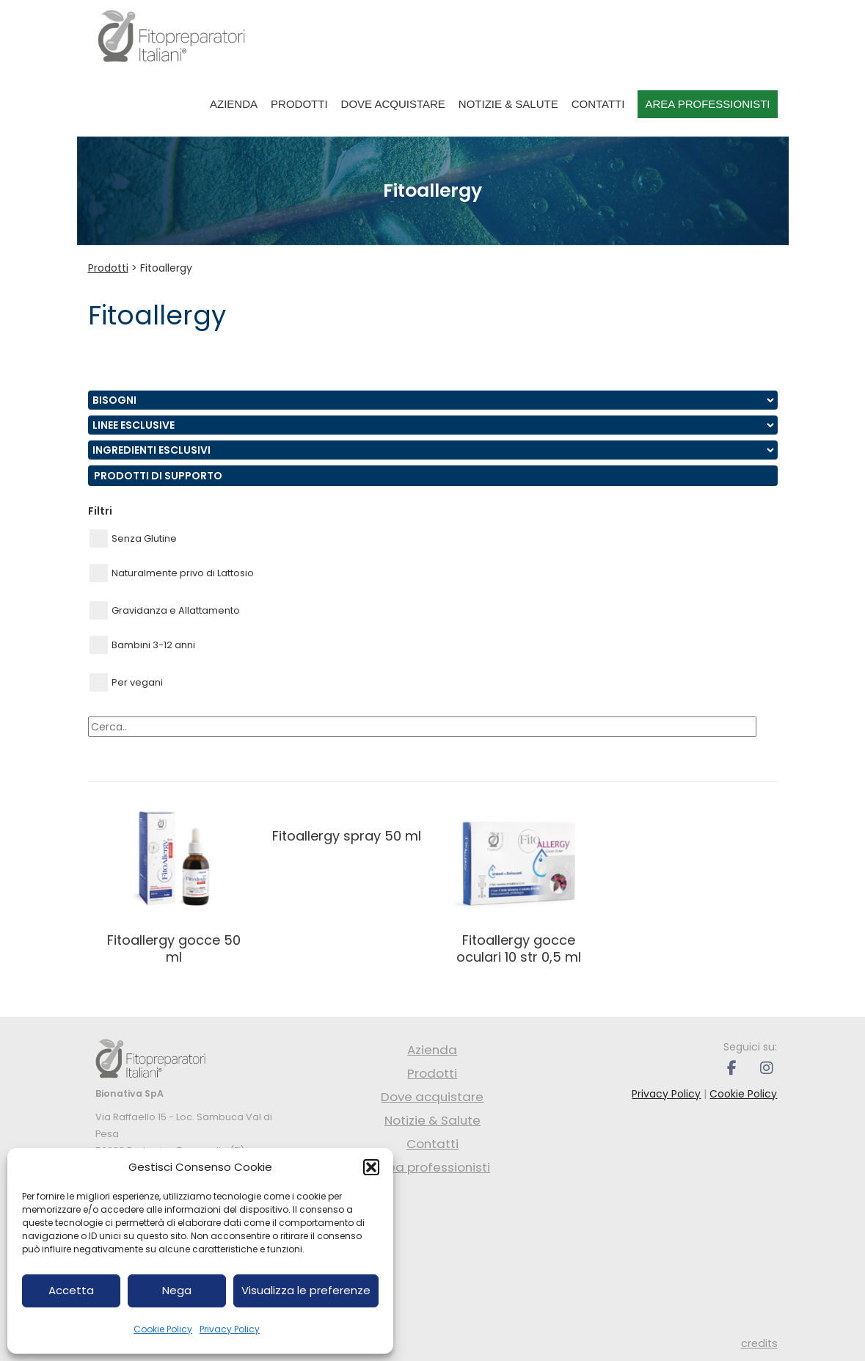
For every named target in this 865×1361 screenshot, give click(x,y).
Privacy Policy (230, 1329)
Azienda (234, 104)
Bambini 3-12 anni (142, 645)
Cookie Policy (163, 1329)
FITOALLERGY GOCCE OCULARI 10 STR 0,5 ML (518, 948)
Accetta (71, 1290)
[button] (371, 1167)
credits (759, 1343)
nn (433, 400)
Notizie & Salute (508, 104)
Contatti (598, 104)
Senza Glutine (133, 538)
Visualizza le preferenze (306, 1290)
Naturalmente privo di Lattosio (172, 573)
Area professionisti (707, 104)
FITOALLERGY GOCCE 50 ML (174, 948)
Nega (176, 1290)
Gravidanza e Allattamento (165, 610)
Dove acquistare (393, 104)
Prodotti (299, 104)
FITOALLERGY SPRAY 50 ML (346, 836)
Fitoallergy (166, 268)
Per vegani (126, 682)
